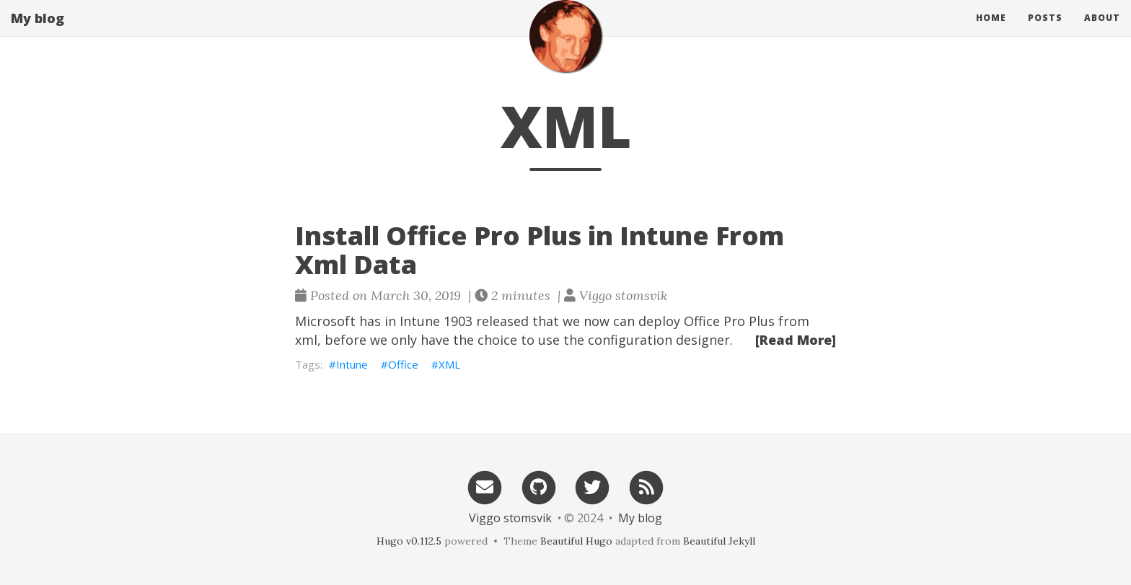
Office (403, 364)
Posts (1045, 32)
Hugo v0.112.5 (409, 541)
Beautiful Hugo (576, 541)
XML (449, 364)
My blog (37, 32)
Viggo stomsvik (510, 518)
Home (991, 32)
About (1102, 32)
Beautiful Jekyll (719, 541)
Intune (352, 364)
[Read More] (795, 339)
